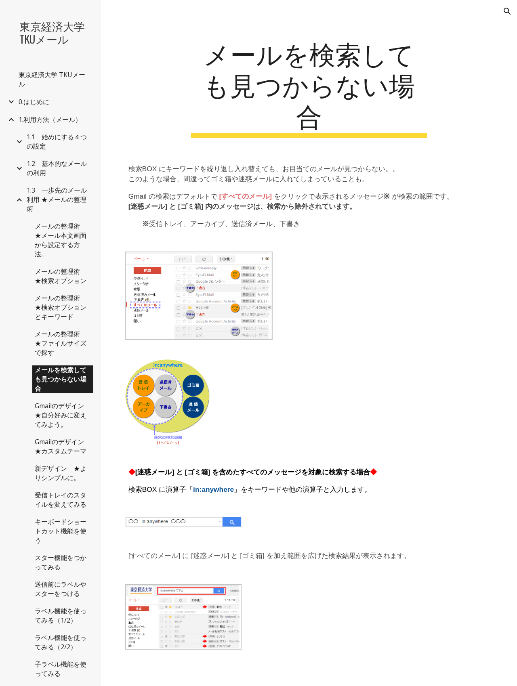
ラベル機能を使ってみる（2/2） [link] (60, 642)
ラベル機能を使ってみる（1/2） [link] (60, 615)
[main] (309, 87)
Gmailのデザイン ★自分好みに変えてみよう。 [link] (62, 415)
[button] (507, 11)
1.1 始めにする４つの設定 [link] (57, 141)
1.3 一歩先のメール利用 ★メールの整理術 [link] (57, 199)
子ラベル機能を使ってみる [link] (60, 669)
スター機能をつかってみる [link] (60, 562)
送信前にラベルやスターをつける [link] (60, 589)
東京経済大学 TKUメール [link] (52, 79)
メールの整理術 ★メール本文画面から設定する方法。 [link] (60, 240)
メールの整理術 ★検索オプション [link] (60, 276)
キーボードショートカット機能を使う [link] (60, 531)
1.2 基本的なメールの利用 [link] (57, 168)
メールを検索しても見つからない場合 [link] (60, 379)
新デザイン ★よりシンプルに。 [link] (60, 473)
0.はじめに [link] (34, 101)
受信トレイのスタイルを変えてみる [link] (60, 500)
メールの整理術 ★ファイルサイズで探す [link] (60, 343)
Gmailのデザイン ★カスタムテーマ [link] (62, 446)
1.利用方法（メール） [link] (50, 119)
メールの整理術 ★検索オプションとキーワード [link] (60, 307)
